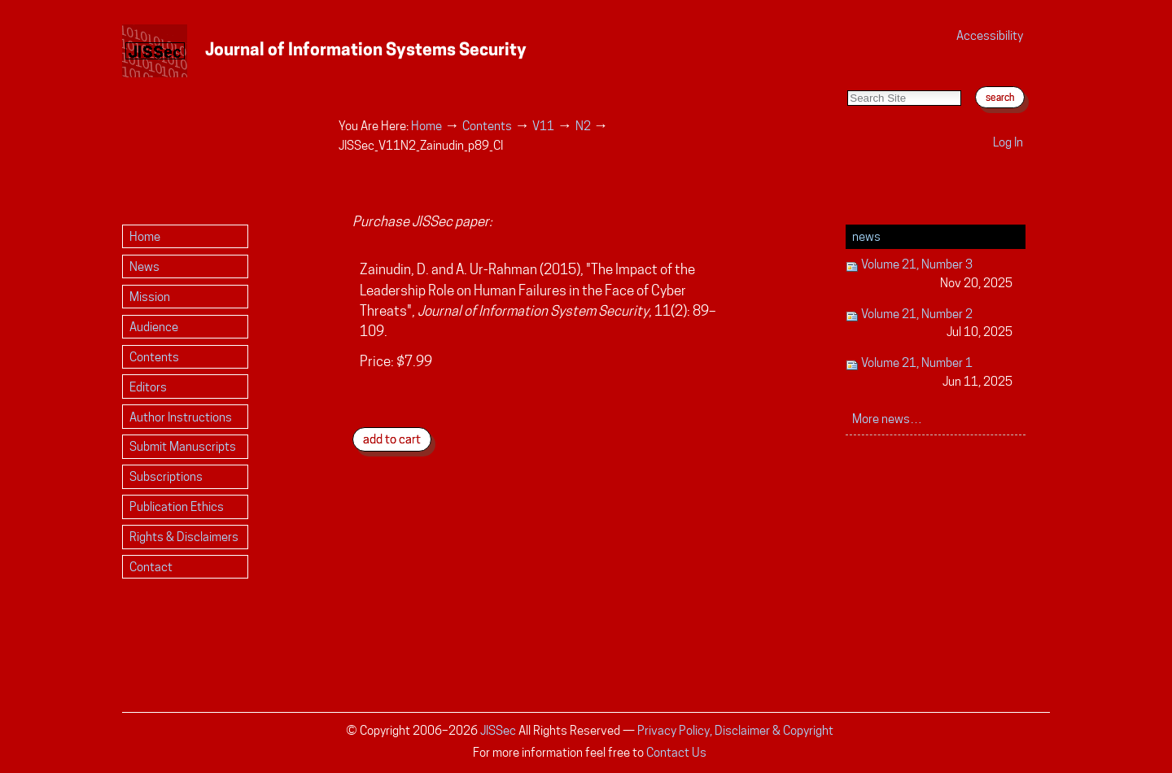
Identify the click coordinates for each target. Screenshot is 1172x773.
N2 (583, 125)
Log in (1008, 142)
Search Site (846, 73)
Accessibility (989, 35)
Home (426, 125)
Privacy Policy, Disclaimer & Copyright (735, 730)
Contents (487, 125)
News (866, 236)
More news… (887, 418)
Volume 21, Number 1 (929, 373)
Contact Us (676, 752)
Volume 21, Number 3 (929, 274)
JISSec (498, 730)
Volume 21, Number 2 (929, 324)
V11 (543, 125)
